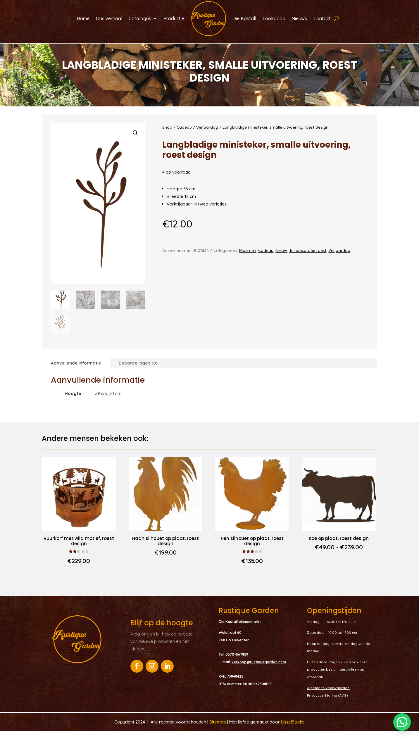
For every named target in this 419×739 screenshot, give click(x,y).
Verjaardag (207, 134)
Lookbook (274, 18)
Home (83, 18)
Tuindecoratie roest (307, 258)
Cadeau (184, 134)
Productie (173, 18)
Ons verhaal (109, 18)
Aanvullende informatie (76, 370)
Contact (322, 18)
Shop (167, 134)
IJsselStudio (293, 729)
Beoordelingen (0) (138, 370)
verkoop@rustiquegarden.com (259, 669)
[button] (135, 140)
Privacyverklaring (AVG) (327, 703)
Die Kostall (244, 18)
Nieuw (281, 258)
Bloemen (247, 258)
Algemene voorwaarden (328, 695)
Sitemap (218, 729)
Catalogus (140, 18)
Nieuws (299, 18)
